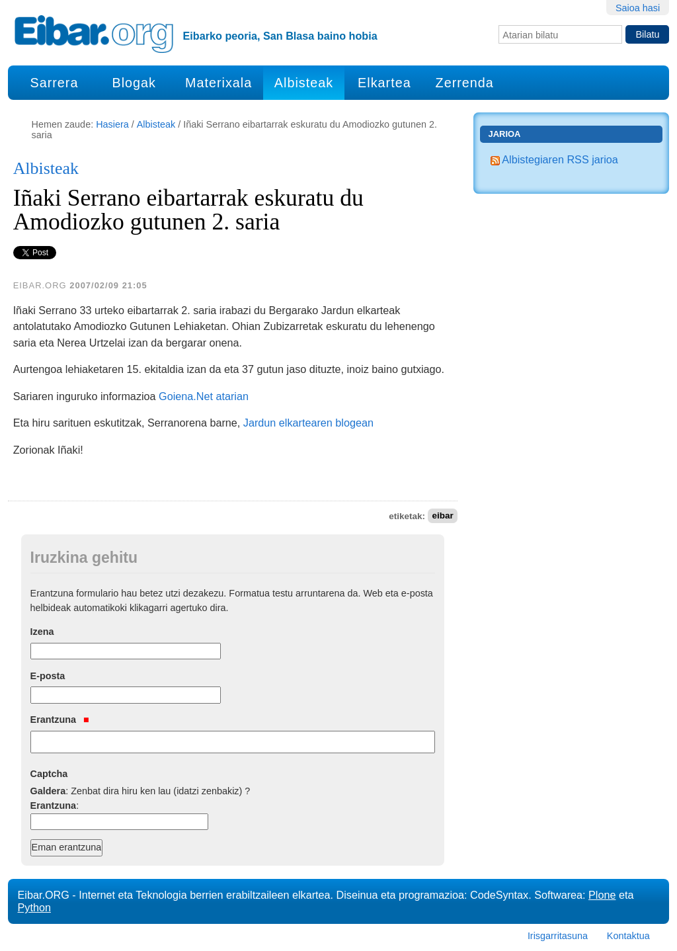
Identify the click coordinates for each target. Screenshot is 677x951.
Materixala (218, 82)
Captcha (49, 773)
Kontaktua (628, 935)
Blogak (133, 82)
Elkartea (384, 82)
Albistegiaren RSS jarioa (554, 159)
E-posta (47, 676)
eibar (442, 516)
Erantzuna (59, 719)
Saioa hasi (638, 8)
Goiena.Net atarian (204, 396)
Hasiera (112, 124)
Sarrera (54, 82)
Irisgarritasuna (558, 935)
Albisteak (303, 82)
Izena (42, 631)
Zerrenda (465, 82)
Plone (602, 895)
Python (34, 907)
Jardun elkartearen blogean (308, 423)
